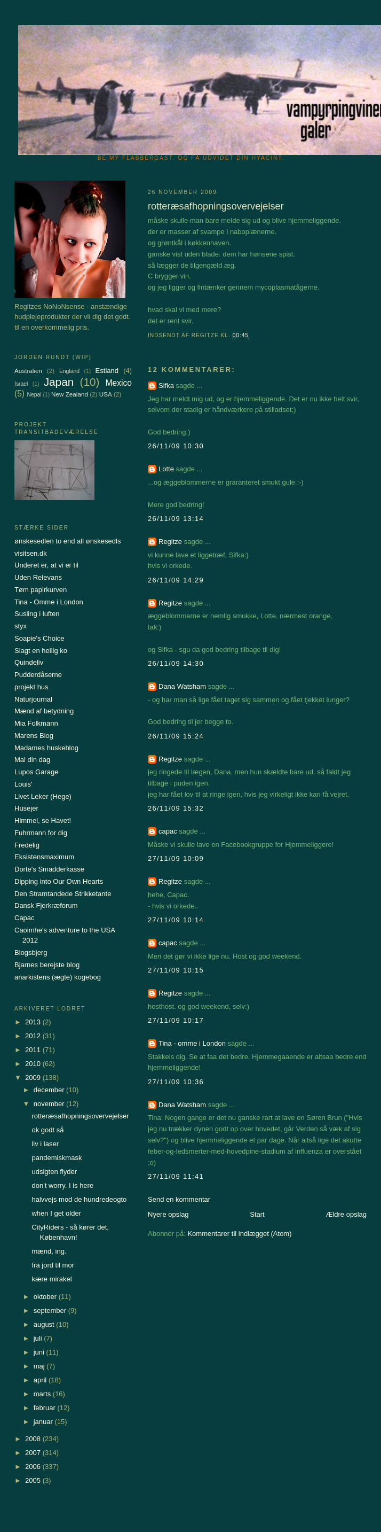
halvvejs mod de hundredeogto (78, 1199)
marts (43, 1394)
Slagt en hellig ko (40, 651)
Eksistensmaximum (44, 857)
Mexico (119, 382)
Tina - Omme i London (48, 602)
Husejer (26, 808)
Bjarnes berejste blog (47, 965)
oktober (46, 1297)
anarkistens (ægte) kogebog (57, 977)
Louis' (23, 784)
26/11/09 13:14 (176, 519)
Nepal (34, 395)
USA (105, 394)
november (50, 1104)
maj (40, 1366)
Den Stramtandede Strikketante (62, 894)
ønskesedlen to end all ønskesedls (67, 541)
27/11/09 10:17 (176, 1020)
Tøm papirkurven (40, 590)
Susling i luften (37, 614)
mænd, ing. (48, 1251)
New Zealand (69, 394)
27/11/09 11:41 (176, 1176)
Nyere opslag (168, 1214)
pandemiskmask (56, 1158)
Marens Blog (33, 736)
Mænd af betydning (44, 711)
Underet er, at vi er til (46, 565)
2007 (34, 1453)
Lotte (166, 469)
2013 (34, 1022)
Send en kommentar (179, 1199)
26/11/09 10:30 (176, 446)
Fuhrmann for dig (40, 833)
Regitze (170, 542)
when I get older (56, 1213)
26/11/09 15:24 (176, 736)
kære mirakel (51, 1279)
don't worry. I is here (62, 1185)
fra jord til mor (52, 1265)
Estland (107, 371)
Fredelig (26, 845)
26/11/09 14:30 (176, 663)
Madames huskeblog (46, 748)
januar (44, 1422)
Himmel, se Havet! (42, 820)
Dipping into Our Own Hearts (58, 881)
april (41, 1380)
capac (167, 831)
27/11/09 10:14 (176, 920)
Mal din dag (32, 760)
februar (46, 1408)
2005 (34, 1480)
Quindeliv (28, 662)
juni (40, 1352)
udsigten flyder (54, 1172)
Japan (59, 382)
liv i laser (45, 1144)
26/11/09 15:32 (176, 808)
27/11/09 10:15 (176, 970)
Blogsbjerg (30, 952)
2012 (34, 1036)
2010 (34, 1064)
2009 (34, 1078)
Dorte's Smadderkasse (49, 869)
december (50, 1090)
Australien (28, 370)
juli (39, 1338)
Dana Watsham (182, 686)
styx (20, 626)
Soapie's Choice (39, 638)
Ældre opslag (346, 1214)
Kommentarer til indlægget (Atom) (239, 1234)
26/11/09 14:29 (176, 580)
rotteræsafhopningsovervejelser (80, 1116)
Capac (24, 918)
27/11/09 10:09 (176, 858)
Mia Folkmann (36, 723)
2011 (34, 1050)
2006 (34, 1467)
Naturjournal (33, 699)
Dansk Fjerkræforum (45, 905)
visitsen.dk (30, 553)
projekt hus (31, 687)
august (45, 1324)
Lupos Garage (36, 772)
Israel (21, 384)
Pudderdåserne (38, 675)
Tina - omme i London (192, 1043)
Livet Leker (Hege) (43, 796)
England (69, 371)
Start (257, 1214)
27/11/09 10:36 (176, 1082)
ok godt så (47, 1130)
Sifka (166, 386)
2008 (34, 1439)
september (51, 1311)
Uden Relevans (38, 577)
